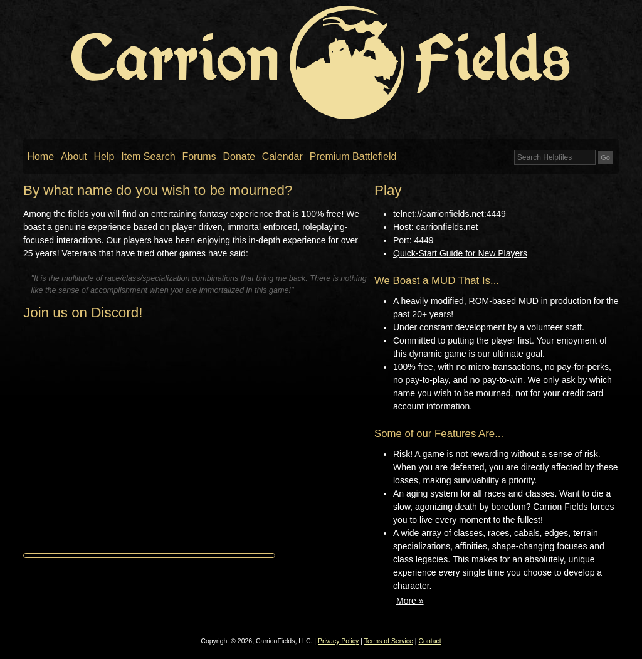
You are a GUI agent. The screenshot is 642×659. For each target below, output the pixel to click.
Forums (199, 156)
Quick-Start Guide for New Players (460, 253)
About (74, 156)
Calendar (282, 156)
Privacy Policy (338, 641)
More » (410, 601)
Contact (430, 641)
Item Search (148, 156)
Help (104, 156)
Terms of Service (388, 641)
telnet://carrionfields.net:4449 (449, 214)
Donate (239, 156)
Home (40, 156)
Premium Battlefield (353, 156)
